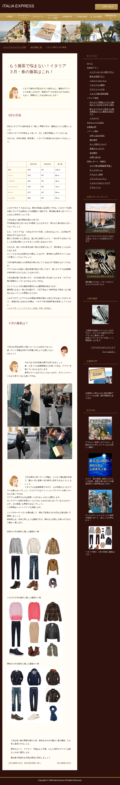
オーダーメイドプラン (24, 17)
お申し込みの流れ (97, 136)
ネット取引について (98, 144)
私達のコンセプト (97, 149)
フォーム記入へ (108, 352)
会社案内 (93, 153)
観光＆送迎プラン (97, 76)
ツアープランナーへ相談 (52, 17)
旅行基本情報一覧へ (32, 763)
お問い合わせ (95, 157)
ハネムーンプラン (100, 230)
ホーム (90, 64)
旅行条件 (93, 140)
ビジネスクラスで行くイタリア (100, 276)
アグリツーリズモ (97, 89)
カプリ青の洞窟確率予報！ (101, 166)
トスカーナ (94, 118)
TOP (14, 47)
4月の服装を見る (64, 763)
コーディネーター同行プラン (102, 72)
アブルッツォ (95, 187)
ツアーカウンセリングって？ (103, 347)
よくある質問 (96, 17)
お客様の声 (67, 17)
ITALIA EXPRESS (19, 6)
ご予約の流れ (81, 17)
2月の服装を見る (16, 763)
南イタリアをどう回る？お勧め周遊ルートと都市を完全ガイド (102, 111)
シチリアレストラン (98, 179)
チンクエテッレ (96, 170)
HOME (9, 17)
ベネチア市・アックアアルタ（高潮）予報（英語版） (29, 308)
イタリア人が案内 (97, 85)
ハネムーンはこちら (98, 81)
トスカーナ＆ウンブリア (100, 183)
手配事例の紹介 (110, 17)
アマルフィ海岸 (96, 174)
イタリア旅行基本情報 (99, 94)
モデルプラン (38, 17)
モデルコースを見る (95, 123)
